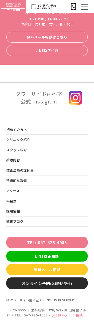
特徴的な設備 (16, 180)
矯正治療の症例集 (20, 170)
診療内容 (13, 160)
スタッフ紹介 (16, 150)
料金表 (11, 201)
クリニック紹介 (18, 139)
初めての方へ (16, 129)
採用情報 (13, 211)
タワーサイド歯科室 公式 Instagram (39, 97)
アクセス (13, 190)
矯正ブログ (14, 221)
